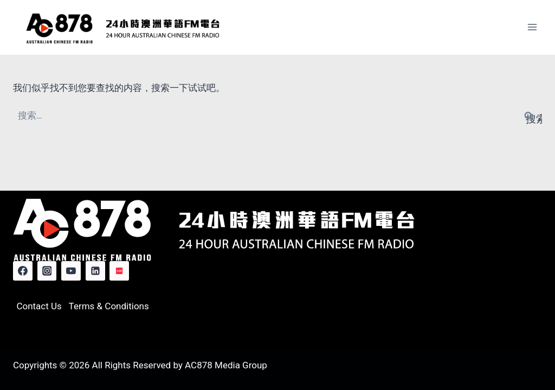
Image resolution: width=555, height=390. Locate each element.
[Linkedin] (95, 271)
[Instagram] (47, 271)
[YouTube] (71, 271)
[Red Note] (119, 271)
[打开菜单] (532, 27)
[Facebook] (23, 271)
